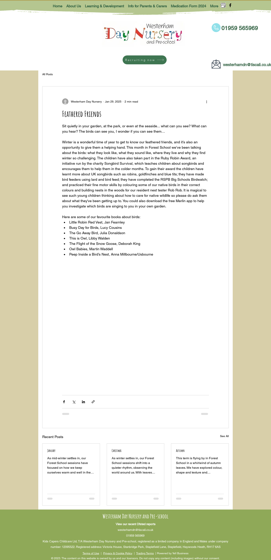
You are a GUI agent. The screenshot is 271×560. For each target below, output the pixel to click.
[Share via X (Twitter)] (74, 402)
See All (224, 436)
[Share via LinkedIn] (83, 402)
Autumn (180, 450)
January (51, 450)
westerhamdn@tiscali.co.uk (247, 64)
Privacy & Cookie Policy (117, 553)
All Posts (47, 74)
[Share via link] (93, 402)
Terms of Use (91, 553)
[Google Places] (223, 5)
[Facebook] (230, 5)
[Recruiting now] (145, 59)
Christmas (116, 450)
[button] (73, 6)
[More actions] (206, 101)
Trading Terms (145, 553)
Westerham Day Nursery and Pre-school (135, 516)
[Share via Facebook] (64, 402)
